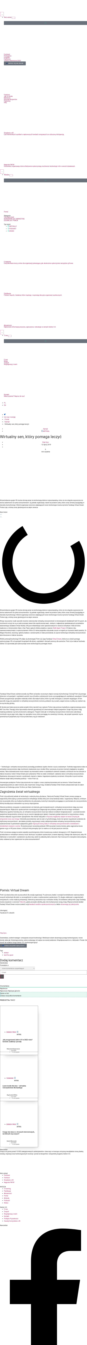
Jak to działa (8, 96)
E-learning (7, 262)
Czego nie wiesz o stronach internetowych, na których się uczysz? (19, 1133)
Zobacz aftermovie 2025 (12, 61)
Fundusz (7, 95)
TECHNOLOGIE (9, 217)
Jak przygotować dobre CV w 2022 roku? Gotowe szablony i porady (17, 1041)
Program (7, 57)
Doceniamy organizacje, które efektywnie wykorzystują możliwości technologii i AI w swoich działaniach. (39, 166)
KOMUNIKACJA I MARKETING (14, 219)
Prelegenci (7, 56)
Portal (6, 212)
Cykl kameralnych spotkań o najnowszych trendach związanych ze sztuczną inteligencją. (34, 134)
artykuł (6, 953)
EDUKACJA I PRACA (11, 220)
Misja (6, 361)
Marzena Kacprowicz (13, 1049)
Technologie (9, 1078)
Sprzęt (7, 422)
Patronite (22, 902)
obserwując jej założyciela (70, 904)
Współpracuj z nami (10, 364)
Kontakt (6, 395)
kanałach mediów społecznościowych (42, 904)
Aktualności (8, 325)
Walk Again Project (59, 628)
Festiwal (7, 54)
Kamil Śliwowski (11, 1141)
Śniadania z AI (9, 133)
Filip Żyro (45, 442)
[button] (3, 913)
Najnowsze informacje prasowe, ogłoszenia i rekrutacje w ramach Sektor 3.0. (30, 327)
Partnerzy (7, 59)
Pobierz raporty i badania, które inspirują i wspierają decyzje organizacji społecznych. (33, 295)
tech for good (8, 955)
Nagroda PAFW (9, 165)
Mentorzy (7, 98)
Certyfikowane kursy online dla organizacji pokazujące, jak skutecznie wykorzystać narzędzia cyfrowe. (38, 263)
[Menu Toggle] (2, 14)
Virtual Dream (57, 639)
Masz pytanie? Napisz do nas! (14, 396)
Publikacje (7, 293)
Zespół (6, 363)
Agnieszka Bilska (12, 1095)
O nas (6, 360)
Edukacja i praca (11, 1032)
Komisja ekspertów (10, 99)
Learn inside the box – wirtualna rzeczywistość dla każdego (14, 1087)
